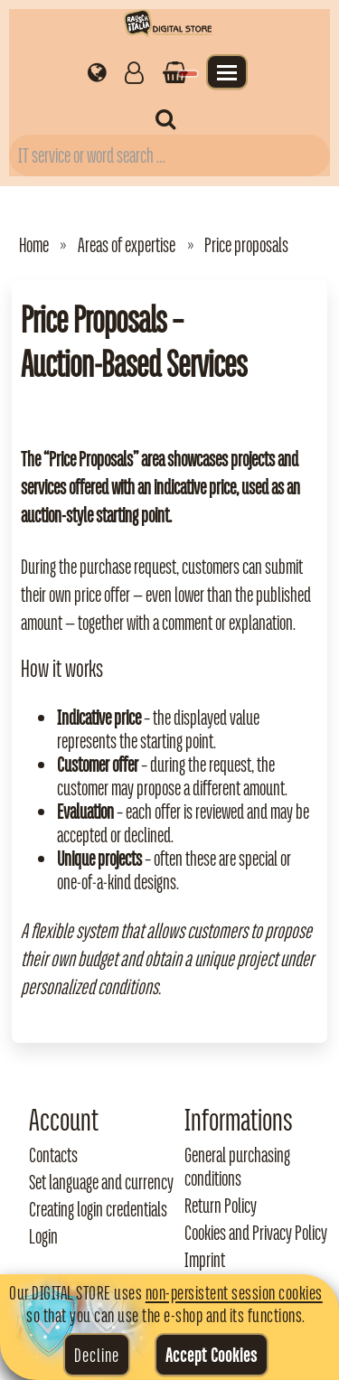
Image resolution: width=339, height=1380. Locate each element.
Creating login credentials (98, 1209)
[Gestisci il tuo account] (134, 71)
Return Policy (220, 1205)
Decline (96, 1355)
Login (43, 1236)
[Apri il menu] (227, 71)
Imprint (204, 1260)
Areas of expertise (126, 245)
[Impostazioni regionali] (97, 71)
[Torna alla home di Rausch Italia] (169, 25)
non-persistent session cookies (234, 1292)
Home (34, 245)
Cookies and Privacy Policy (255, 1232)
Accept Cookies (211, 1355)
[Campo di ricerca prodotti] (169, 155)
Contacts (53, 1155)
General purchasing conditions (237, 1166)
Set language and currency (101, 1182)
